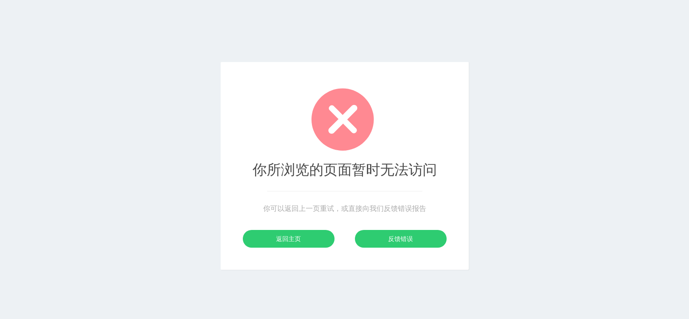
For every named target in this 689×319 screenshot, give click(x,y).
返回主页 (288, 238)
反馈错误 (400, 238)
